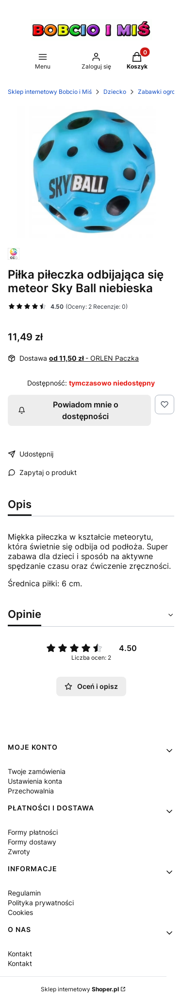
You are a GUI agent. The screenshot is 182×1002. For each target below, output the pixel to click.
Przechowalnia (31, 791)
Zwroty (19, 851)
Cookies (20, 912)
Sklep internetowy (80, 989)
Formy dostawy (32, 842)
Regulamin (24, 893)
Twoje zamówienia (37, 771)
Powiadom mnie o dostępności (68, 410)
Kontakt (20, 953)
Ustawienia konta (35, 781)
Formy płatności (33, 832)
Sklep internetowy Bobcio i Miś (50, 91)
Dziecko (114, 91)
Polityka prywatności (41, 902)
